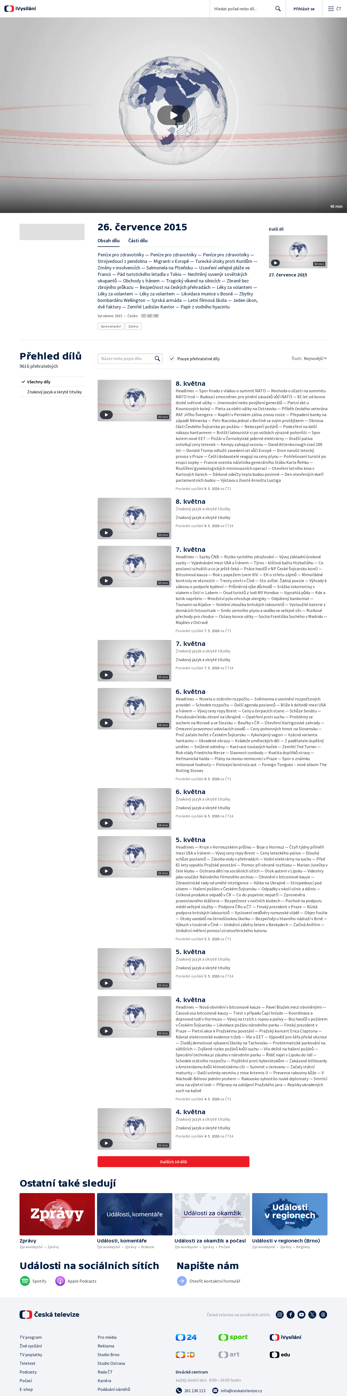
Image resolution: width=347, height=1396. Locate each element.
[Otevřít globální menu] (334, 8)
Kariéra (104, 1380)
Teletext (28, 1363)
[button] (173, 115)
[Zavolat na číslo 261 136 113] (190, 1390)
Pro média (107, 1337)
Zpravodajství (111, 326)
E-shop (26, 1389)
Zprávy (133, 326)
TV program (31, 1337)
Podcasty (28, 1372)
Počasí (26, 1380)
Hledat (276, 10)
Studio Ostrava (111, 1363)
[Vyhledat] (157, 359)
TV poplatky (31, 1354)
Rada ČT (105, 1372)
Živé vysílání (31, 1346)
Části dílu (137, 240)
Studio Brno (109, 1354)
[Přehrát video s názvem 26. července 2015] (173, 115)
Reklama (106, 1346)
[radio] (52, 382)
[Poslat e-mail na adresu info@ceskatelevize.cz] (237, 1390)
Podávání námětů (114, 1389)
